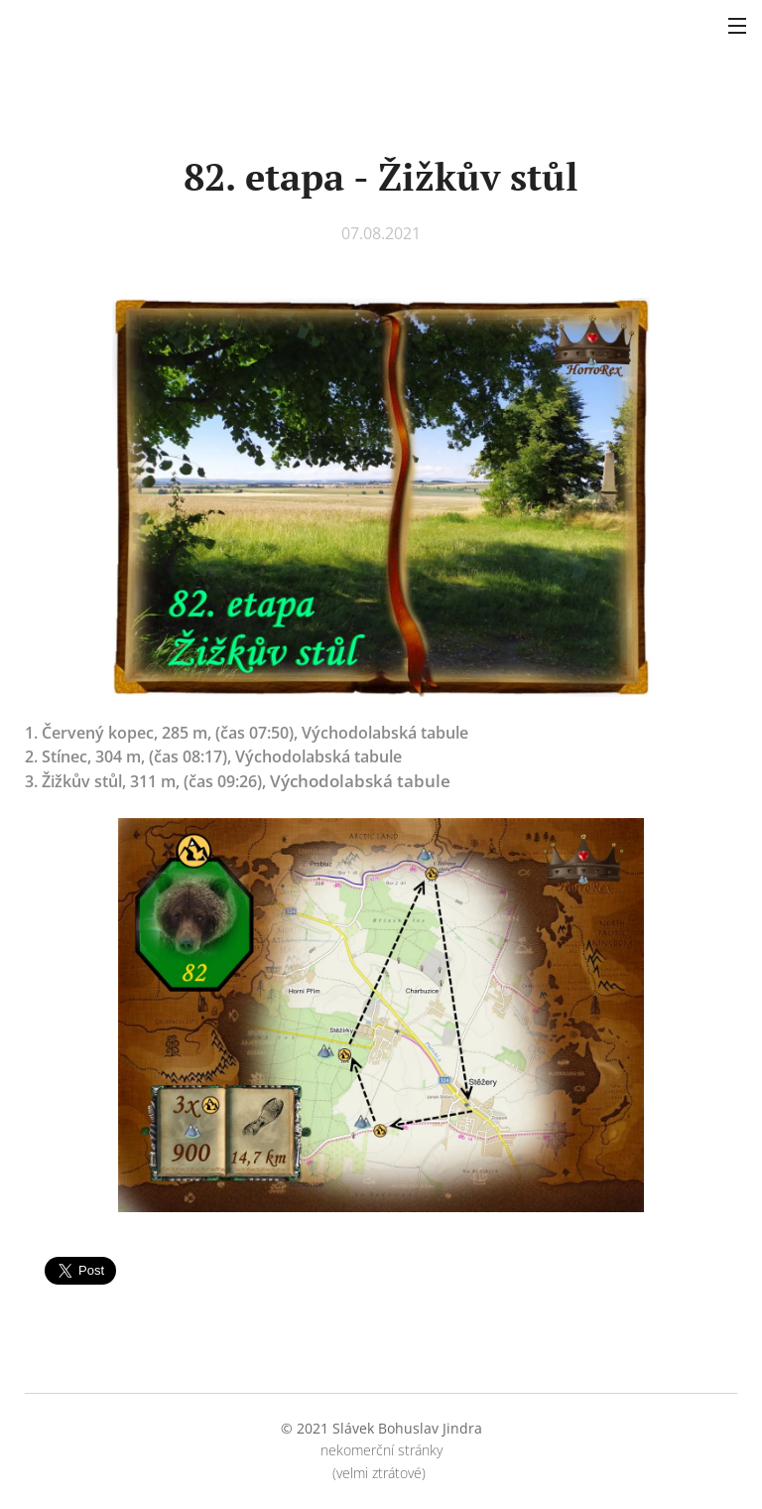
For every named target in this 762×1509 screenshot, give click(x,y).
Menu (737, 26)
